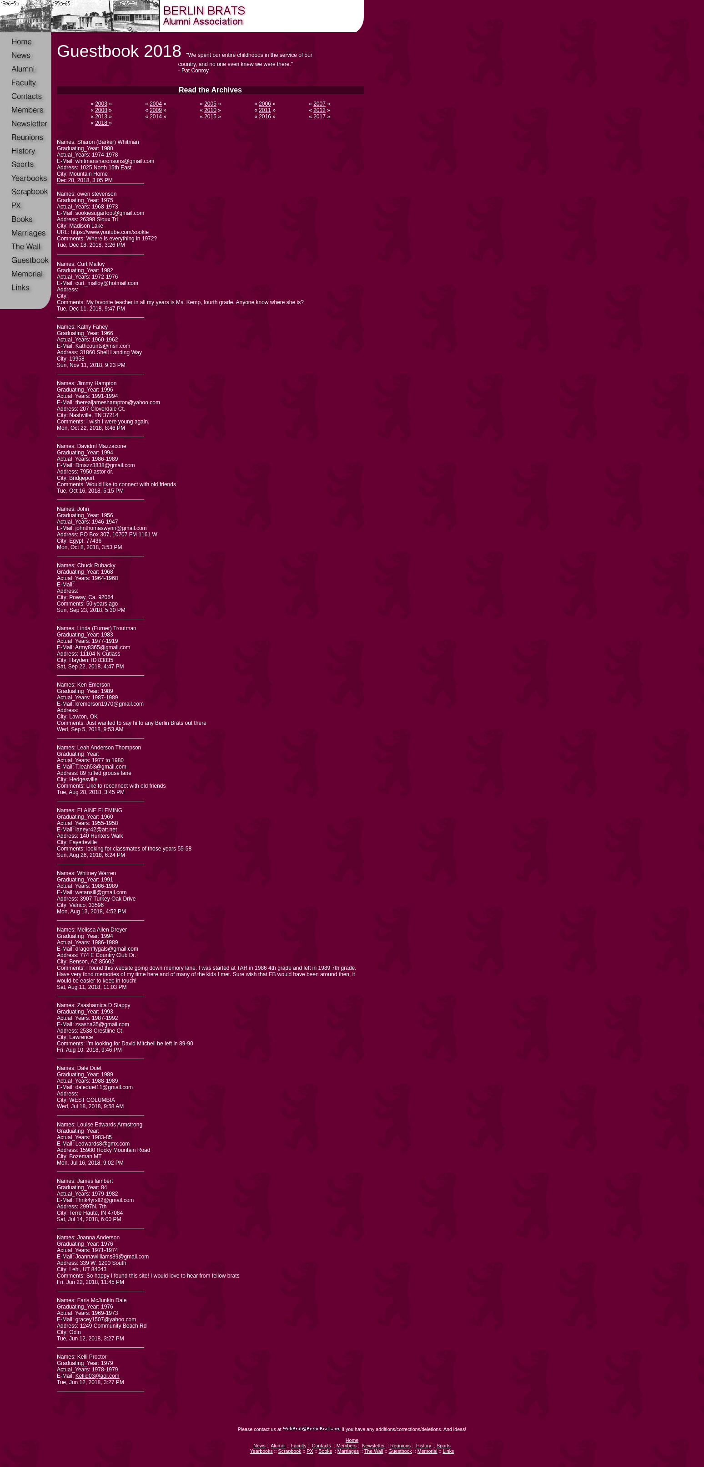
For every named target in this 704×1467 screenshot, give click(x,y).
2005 (210, 104)
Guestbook (400, 1451)
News (259, 1445)
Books (325, 1451)
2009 (156, 110)
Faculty (299, 1445)
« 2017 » (319, 116)
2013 (101, 116)
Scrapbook (289, 1451)
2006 (265, 104)
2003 (101, 104)
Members (347, 1445)
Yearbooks (261, 1451)
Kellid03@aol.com (97, 1376)
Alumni (278, 1445)
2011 (265, 110)
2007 (319, 104)
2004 (156, 104)
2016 (265, 116)
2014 (156, 116)
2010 (210, 110)
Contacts (321, 1445)
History (423, 1445)
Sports (444, 1445)
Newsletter (373, 1445)
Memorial (427, 1451)
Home (352, 1440)
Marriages (348, 1451)
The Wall (373, 1451)
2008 (101, 110)
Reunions (400, 1445)
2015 (210, 116)
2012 (319, 110)
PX (310, 1451)
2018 (102, 123)
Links (448, 1451)
